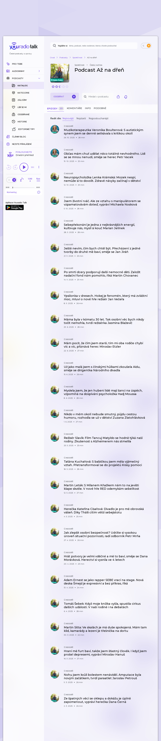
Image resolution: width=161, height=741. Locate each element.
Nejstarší (81, 118)
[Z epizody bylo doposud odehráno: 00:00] (8, 187)
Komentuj (23, 192)
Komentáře (74, 108)
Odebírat (64, 97)
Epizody (55, 108)
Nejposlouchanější (98, 118)
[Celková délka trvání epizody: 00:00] (38, 187)
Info (88, 108)
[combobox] (93, 45)
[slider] (12, 187)
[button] (23, 71)
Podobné (100, 108)
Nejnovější (68, 118)
